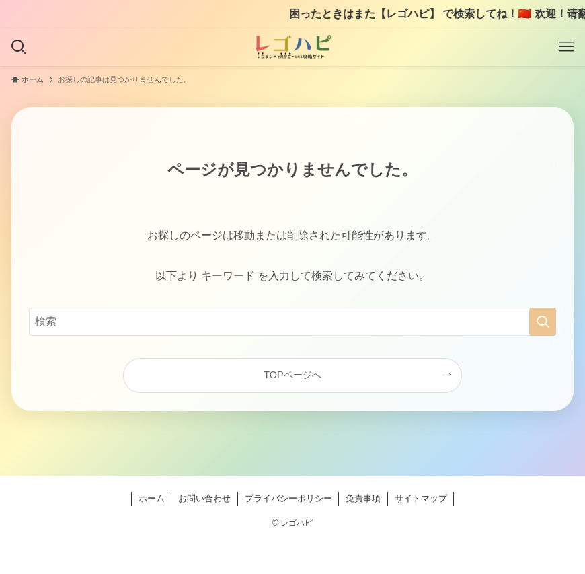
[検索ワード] (292, 322)
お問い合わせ (204, 498)
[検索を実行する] (542, 322)
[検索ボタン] (19, 47)
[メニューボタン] (566, 47)
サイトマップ (421, 498)
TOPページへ (292, 374)
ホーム (152, 498)
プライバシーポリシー (288, 498)
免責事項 (363, 498)
